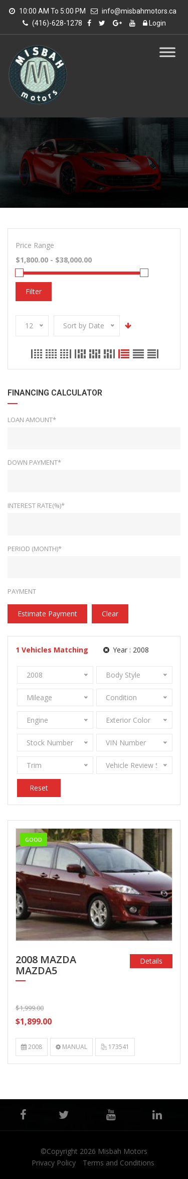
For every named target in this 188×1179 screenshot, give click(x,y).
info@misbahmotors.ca (139, 11)
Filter (34, 291)
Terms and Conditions (118, 1162)
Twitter (64, 1115)
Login (154, 23)
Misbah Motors (122, 1151)
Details (151, 961)
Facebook (23, 1115)
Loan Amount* (32, 419)
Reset (39, 788)
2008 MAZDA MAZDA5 (46, 965)
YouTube (111, 1115)
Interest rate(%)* (36, 505)
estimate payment (47, 613)
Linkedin (157, 1115)
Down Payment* (34, 462)
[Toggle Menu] (167, 52)
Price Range (35, 245)
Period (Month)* (35, 548)
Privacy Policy (54, 1162)
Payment (22, 591)
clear (110, 613)
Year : (126, 649)
